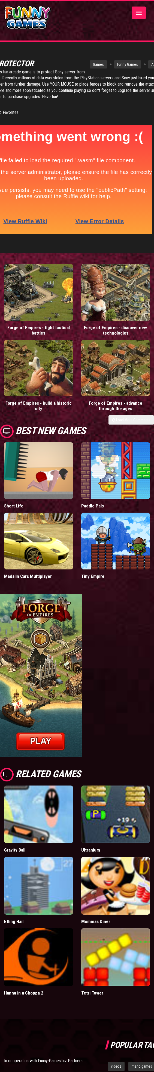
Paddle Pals (92, 506)
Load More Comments (131, 420)
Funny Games (114, 64)
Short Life (13, 506)
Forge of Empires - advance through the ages (115, 406)
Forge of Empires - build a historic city (38, 406)
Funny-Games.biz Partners (60, 1061)
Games (85, 64)
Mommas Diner (95, 922)
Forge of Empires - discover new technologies (115, 330)
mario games (142, 1067)
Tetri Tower (92, 993)
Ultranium (90, 850)
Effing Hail (13, 922)
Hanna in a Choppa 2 (23, 993)
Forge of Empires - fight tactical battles (38, 330)
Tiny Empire (92, 576)
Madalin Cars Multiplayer (28, 576)
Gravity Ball (14, 850)
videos (116, 1067)
